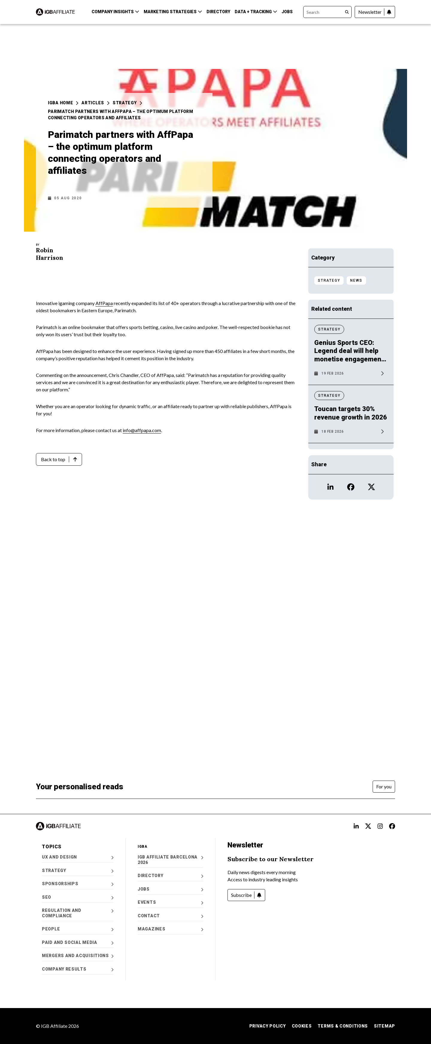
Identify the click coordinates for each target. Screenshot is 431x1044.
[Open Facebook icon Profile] (350, 487)
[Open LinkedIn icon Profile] (330, 487)
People (77, 929)
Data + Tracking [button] (256, 11)
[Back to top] (59, 459)
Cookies (302, 1026)
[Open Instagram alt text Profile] (380, 826)
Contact (170, 915)
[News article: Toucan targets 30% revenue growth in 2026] (351, 421)
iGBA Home (63, 102)
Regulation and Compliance (77, 913)
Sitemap (384, 1026)
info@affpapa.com (142, 430)
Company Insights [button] (115, 11)
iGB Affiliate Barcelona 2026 (170, 860)
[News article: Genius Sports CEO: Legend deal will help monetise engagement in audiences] (351, 359)
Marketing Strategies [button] (173, 11)
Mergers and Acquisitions (77, 955)
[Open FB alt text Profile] (392, 826)
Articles (95, 102)
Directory (218, 11)
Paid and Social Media (77, 942)
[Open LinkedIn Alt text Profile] (356, 826)
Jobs (287, 11)
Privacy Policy (267, 1026)
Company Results (77, 969)
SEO (77, 897)
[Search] (327, 12)
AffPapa (104, 303)
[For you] (384, 787)
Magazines (170, 929)
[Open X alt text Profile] (368, 826)
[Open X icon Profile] (371, 487)
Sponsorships (77, 883)
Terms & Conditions (343, 1026)
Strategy (127, 102)
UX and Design (77, 857)
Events (170, 902)
